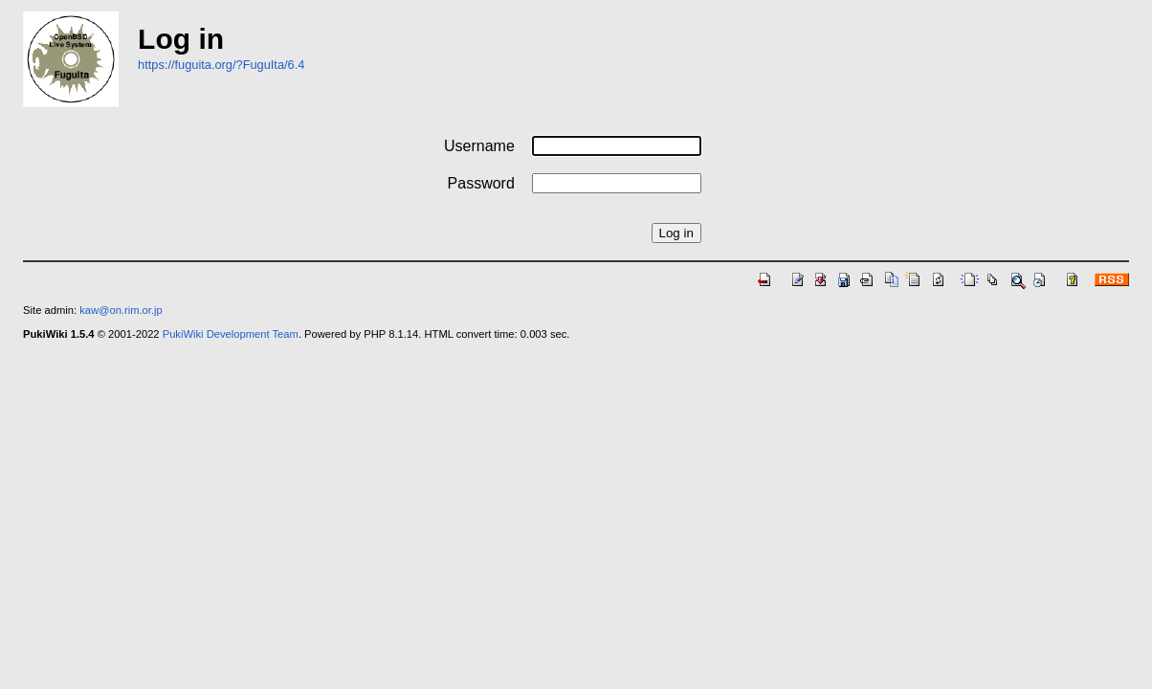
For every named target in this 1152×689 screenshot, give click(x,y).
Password (481, 183)
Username (479, 146)
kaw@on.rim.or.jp (121, 310)
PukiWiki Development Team (231, 334)
